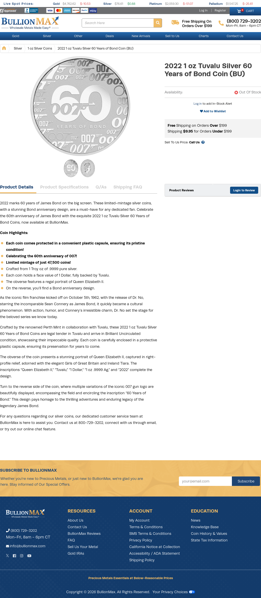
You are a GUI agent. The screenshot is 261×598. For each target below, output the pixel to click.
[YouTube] (29, 556)
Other (78, 36)
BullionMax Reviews (84, 534)
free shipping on (196, 21)
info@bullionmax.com (27, 546)
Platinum (155, 3)
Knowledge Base (205, 527)
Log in (198, 103)
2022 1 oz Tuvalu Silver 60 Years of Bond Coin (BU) (96, 48)
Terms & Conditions (146, 527)
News (195, 520)
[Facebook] (14, 556)
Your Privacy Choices (174, 592)
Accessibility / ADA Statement (154, 553)
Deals (110, 36)
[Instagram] (21, 556)
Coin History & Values (209, 534)
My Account (139, 520)
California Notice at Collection (154, 547)
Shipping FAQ (127, 187)
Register (220, 10)
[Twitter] (7, 555)
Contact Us (235, 36)
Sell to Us (172, 36)
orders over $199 (197, 26)
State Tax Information (209, 540)
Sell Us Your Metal (83, 547)
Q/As (101, 187)
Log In (203, 10)
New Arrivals (141, 36)
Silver (107, 3)
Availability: (174, 92)
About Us (75, 520)
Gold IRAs (76, 553)
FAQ (71, 540)
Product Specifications (64, 187)
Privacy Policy (140, 540)
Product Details (16, 187)
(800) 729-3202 (21, 531)
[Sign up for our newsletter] (205, 481)
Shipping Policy (142, 560)
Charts (204, 36)
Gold (56, 3)
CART (247, 10)
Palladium (216, 3)
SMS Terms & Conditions (150, 534)
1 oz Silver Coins (40, 48)
